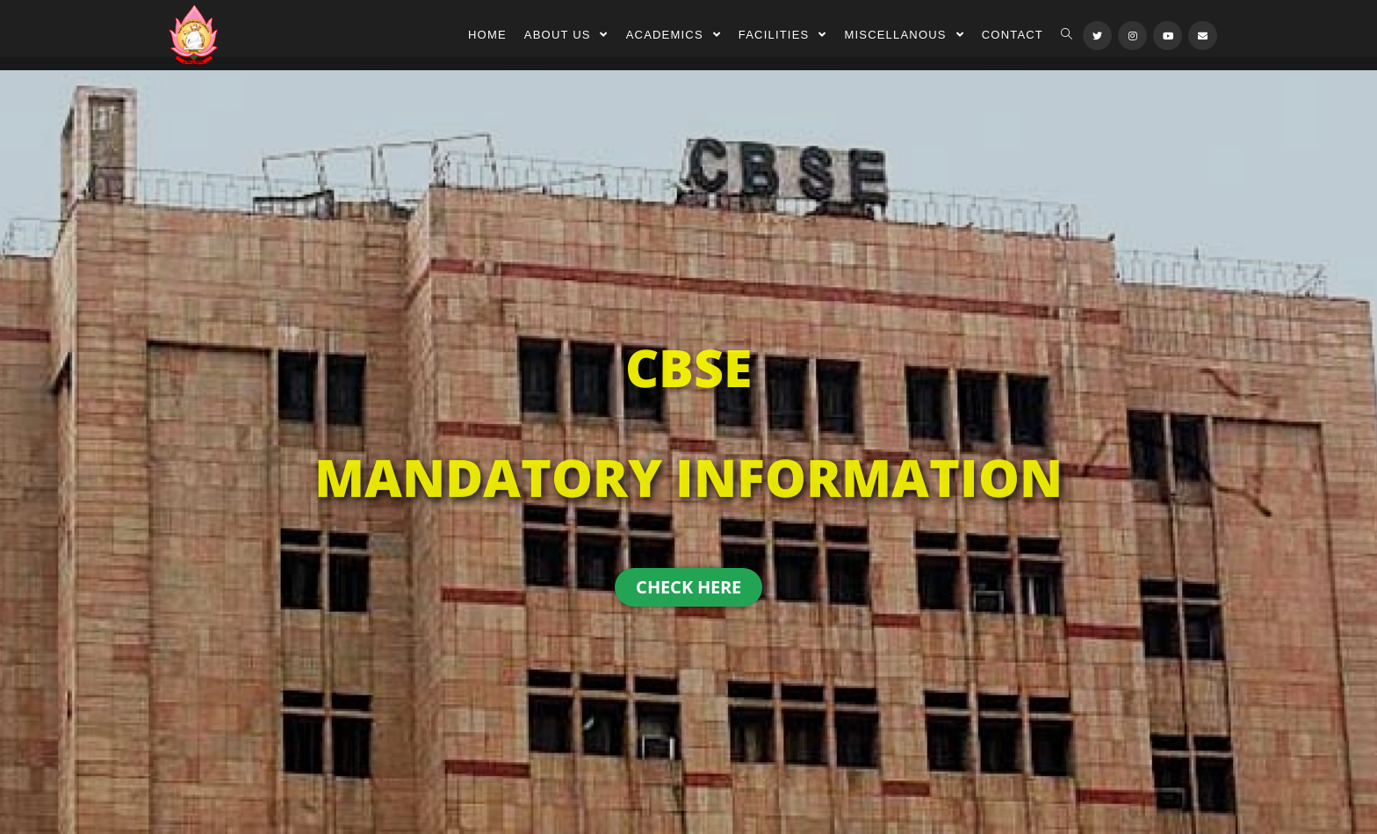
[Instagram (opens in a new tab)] (1132, 35)
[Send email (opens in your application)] (1202, 35)
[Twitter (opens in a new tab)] (1097, 35)
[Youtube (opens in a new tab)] (1167, 35)
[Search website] (1066, 35)
